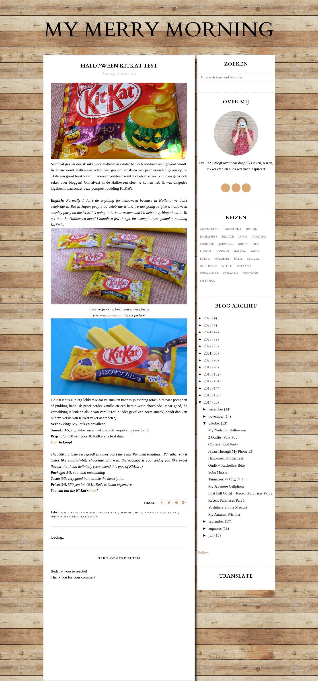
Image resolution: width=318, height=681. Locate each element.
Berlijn (251, 229)
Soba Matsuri (218, 472)
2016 (207, 388)
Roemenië (222, 259)
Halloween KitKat (104, 512)
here (93, 490)
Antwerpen (209, 229)
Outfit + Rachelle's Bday (227, 465)
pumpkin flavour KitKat (68, 516)
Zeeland (244, 266)
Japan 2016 (259, 236)
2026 (207, 318)
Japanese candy (130, 512)
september (216, 521)
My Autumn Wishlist (224, 514)
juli (210, 535)
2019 (207, 367)
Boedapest (208, 236)
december (215, 409)
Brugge (228, 236)
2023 (207, 339)
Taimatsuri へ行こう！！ (228, 479)
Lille (256, 244)
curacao (230, 273)
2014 (207, 402)
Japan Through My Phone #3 (230, 451)
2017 (207, 381)
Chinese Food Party (223, 444)
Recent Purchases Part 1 (226, 500)
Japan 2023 (226, 244)
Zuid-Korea (209, 273)
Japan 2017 (207, 244)
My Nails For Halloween (227, 430)
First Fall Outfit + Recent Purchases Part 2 (240, 493)
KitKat (173, 512)
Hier (54, 442)
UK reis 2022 (208, 266)
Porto (205, 259)
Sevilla (253, 259)
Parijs (255, 251)
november (216, 416)
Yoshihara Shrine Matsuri (227, 507)
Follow (203, 552)
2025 (207, 325)
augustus (215, 528)
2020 (207, 360)
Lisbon (205, 251)
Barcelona (232, 229)
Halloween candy (75, 512)
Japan (242, 236)
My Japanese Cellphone (226, 486)
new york (250, 273)
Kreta (243, 244)
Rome (238, 259)
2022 (207, 346)
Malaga (240, 251)
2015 (207, 395)
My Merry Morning (159, 30)
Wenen (226, 266)
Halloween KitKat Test (225, 458)
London (222, 251)
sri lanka (207, 281)
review (93, 516)
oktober (214, 423)
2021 (207, 353)
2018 (207, 374)
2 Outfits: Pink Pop (222, 437)
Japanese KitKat (155, 512)
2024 (207, 332)
